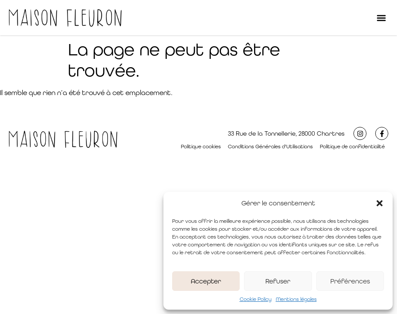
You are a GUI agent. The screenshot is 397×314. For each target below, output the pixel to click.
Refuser (277, 281)
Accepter (206, 281)
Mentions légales (296, 299)
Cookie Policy (255, 299)
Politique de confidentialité (352, 146)
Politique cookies (201, 146)
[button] (379, 203)
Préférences (350, 281)
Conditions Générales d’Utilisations (270, 146)
